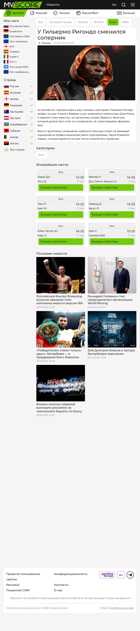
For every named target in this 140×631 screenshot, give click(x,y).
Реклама (12, 585)
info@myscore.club (121, 608)
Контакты (61, 585)
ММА (125, 22)
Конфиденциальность (71, 574)
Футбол (99, 22)
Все (40, 22)
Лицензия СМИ (18, 590)
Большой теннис (61, 22)
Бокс (113, 22)
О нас (58, 590)
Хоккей (83, 22)
